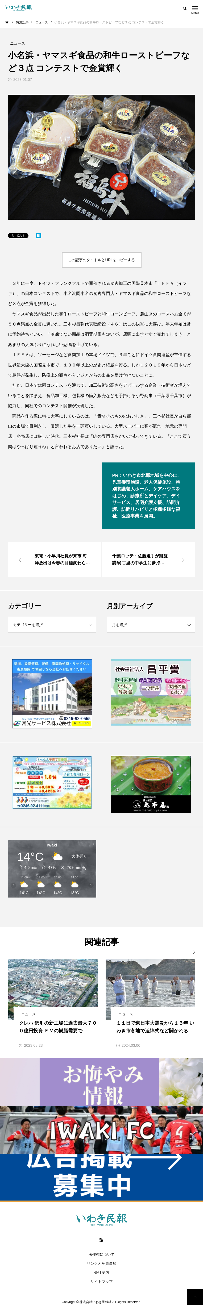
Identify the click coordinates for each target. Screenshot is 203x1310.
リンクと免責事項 (102, 1263)
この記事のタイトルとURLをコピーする (101, 260)
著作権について (102, 1254)
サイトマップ (101, 1281)
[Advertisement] (151, 877)
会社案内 (101, 1272)
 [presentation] (192, 952)
